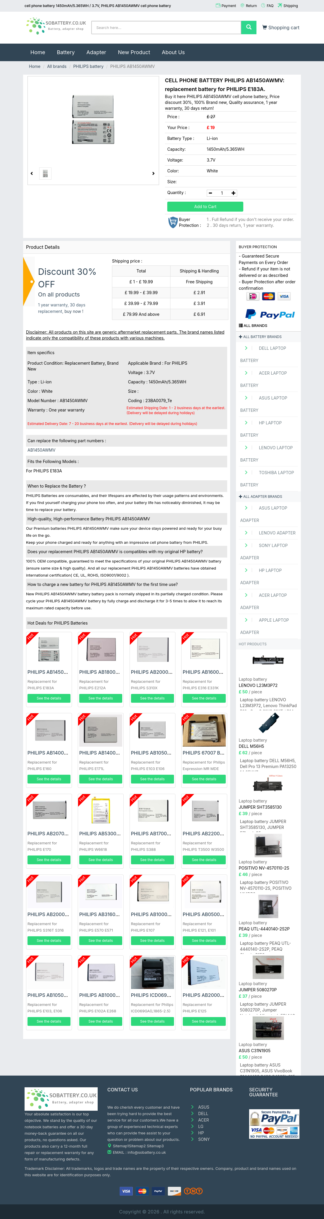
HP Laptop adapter (261, 576)
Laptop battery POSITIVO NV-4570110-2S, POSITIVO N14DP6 (266, 886)
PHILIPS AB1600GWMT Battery (217, 672)
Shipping (290, 6)
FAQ (270, 6)
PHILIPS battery (88, 66)
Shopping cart (280, 27)
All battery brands (260, 337)
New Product (134, 52)
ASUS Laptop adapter (263, 514)
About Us (173, 52)
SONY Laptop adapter (264, 551)
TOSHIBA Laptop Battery (267, 478)
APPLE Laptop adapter (264, 626)
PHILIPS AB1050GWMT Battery (61, 995)
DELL (199, 1113)
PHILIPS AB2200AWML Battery (217, 833)
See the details (49, 698)
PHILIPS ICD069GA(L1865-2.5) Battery (174, 995)
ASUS (199, 1107)
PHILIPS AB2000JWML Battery (61, 914)
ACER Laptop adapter (263, 601)
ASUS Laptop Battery (263, 404)
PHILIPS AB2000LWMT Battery (165, 672)
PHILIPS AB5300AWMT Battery (114, 833)
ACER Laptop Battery (263, 379)
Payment (229, 6)
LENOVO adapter (268, 532)
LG (197, 1126)
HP (197, 1132)
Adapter (96, 52)
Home (40, 49)
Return (251, 6)
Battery (66, 52)
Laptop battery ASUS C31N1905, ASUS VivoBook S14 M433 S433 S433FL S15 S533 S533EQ (267, 1069)
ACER (199, 1119)
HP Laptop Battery (261, 429)
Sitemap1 (121, 1145)
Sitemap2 (137, 1145)
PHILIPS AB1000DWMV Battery (165, 914)
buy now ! (73, 311)
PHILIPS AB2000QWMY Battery (218, 995)
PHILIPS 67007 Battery (208, 753)
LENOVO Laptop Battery (266, 453)
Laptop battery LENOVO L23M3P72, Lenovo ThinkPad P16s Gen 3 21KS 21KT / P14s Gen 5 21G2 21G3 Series (268, 703)
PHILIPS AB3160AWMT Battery (113, 914)
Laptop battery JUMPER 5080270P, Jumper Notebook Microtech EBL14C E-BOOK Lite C (267, 1008)
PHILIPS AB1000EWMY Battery (113, 995)
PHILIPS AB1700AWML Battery (165, 833)
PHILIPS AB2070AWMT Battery (62, 833)
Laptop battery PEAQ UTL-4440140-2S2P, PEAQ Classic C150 (265, 947)
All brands (56, 66)
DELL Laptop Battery (263, 354)
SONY (200, 1139)
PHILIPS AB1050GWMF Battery (165, 753)
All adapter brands (260, 496)
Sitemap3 (155, 1145)
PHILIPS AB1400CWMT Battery (62, 753)
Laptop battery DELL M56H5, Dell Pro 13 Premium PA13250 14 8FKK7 (268, 764)
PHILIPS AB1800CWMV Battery (114, 672)
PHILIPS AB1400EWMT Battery (113, 753)
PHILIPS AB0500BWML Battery (217, 914)
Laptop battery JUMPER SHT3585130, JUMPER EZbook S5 (263, 825)
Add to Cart (205, 206)
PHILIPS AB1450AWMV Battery (61, 672)
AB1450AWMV (41, 450)
